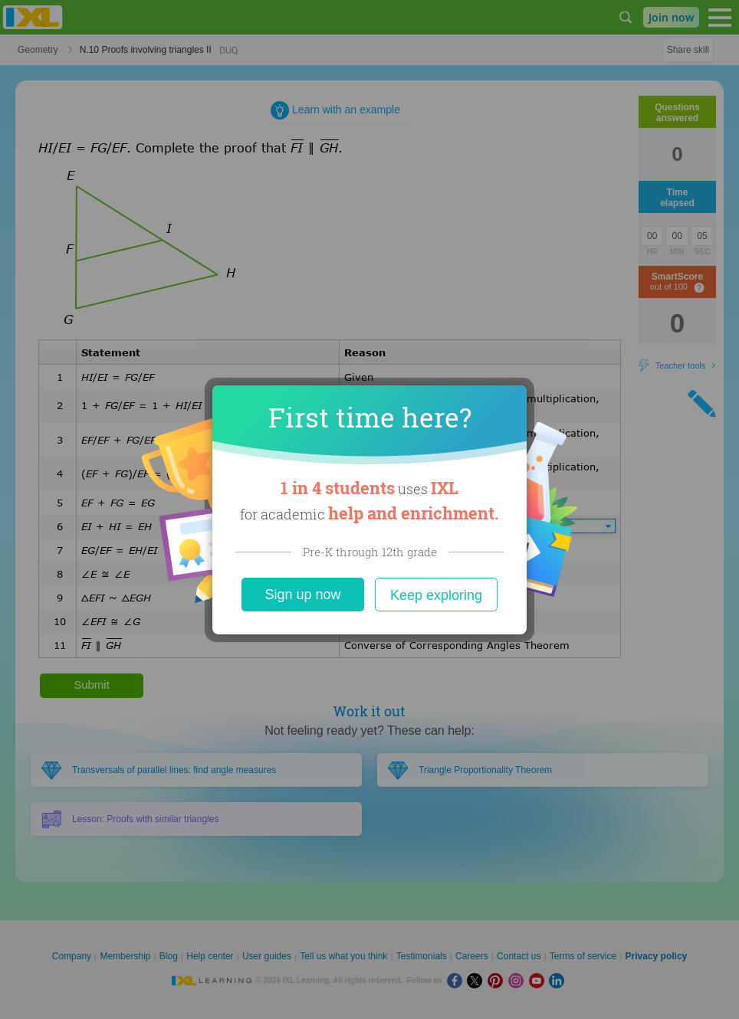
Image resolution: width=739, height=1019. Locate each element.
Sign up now (302, 594)
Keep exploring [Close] (436, 595)
